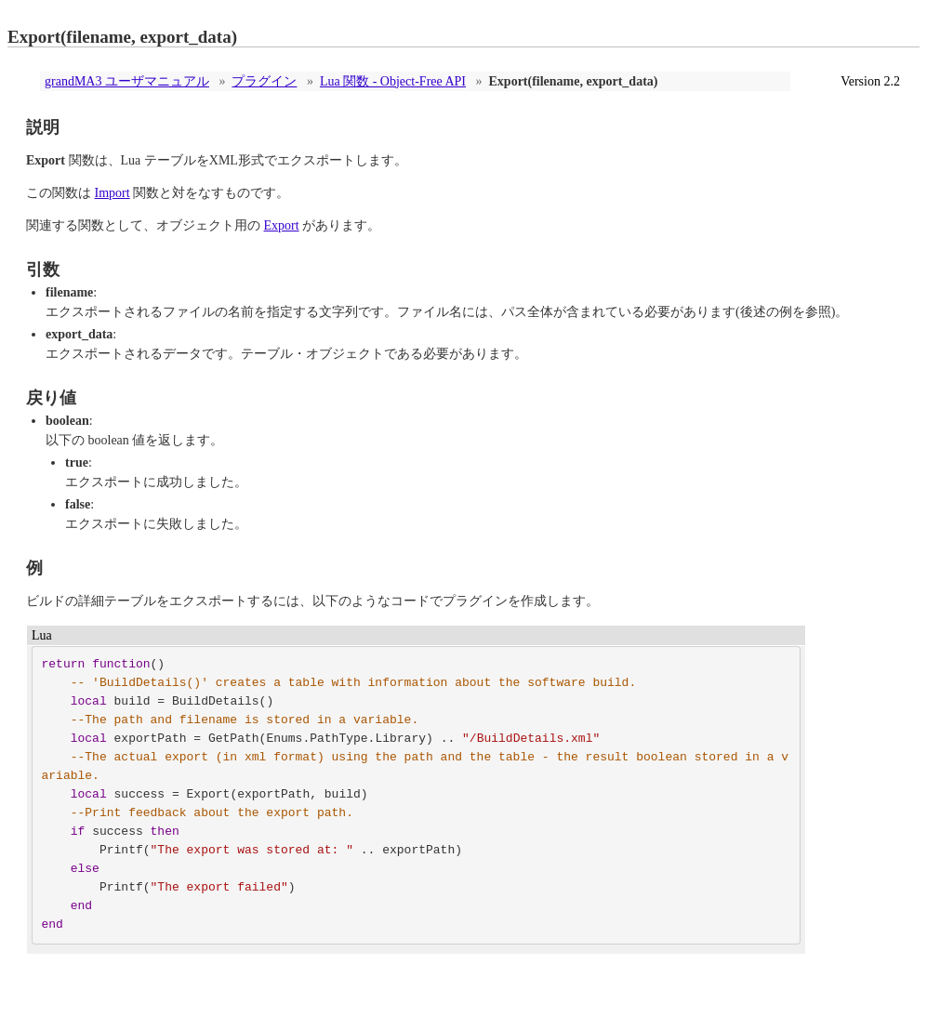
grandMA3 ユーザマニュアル (127, 81)
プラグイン (264, 81)
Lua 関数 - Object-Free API (393, 81)
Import (112, 193)
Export (281, 225)
